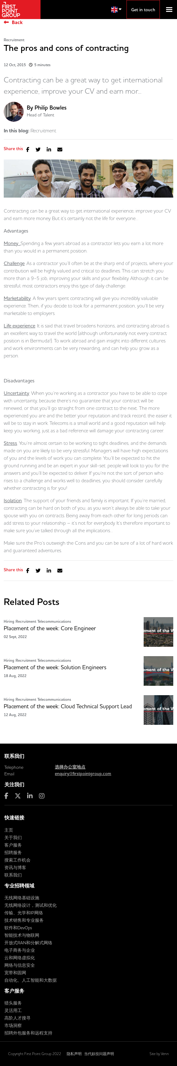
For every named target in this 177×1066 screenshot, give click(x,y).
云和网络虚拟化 (19, 957)
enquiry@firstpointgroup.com (83, 774)
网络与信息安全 (19, 965)
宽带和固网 (15, 972)
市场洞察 (13, 1025)
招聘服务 (13, 852)
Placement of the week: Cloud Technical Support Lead (68, 706)
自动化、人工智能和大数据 (30, 980)
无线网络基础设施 (21, 898)
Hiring (9, 621)
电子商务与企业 (19, 950)
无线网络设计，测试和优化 (30, 905)
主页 (8, 830)
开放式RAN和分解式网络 (28, 943)
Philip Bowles (51, 108)
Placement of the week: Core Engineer (50, 628)
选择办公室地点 (70, 767)
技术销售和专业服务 (24, 920)
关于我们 (13, 837)
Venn (165, 1053)
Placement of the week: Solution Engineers (55, 667)
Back (17, 22)
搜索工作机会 (17, 860)
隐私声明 (74, 1053)
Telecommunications (54, 621)
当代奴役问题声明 (99, 1053)
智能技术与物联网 (21, 935)
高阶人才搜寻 (17, 1018)
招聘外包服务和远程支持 (28, 1033)
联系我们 (13, 875)
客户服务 (13, 845)
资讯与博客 (15, 867)
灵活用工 (13, 1010)
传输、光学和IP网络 (23, 913)
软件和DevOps (18, 928)
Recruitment (14, 40)
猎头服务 (13, 1003)
